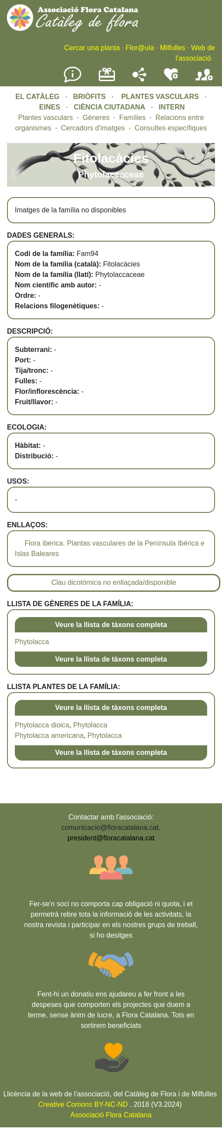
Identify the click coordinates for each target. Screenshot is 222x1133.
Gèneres (96, 117)
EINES (49, 107)
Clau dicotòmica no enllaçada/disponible (113, 582)
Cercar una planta (92, 47)
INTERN (172, 107)
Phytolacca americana (49, 735)
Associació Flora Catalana (111, 1115)
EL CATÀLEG (37, 96)
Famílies (132, 117)
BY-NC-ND (83, 1104)
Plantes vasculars (45, 117)
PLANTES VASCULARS (160, 96)
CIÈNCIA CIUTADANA (110, 107)
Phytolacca (32, 641)
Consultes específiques (171, 128)
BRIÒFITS (90, 96)
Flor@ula (139, 47)
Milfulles (172, 47)
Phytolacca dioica (42, 725)
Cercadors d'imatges (93, 128)
